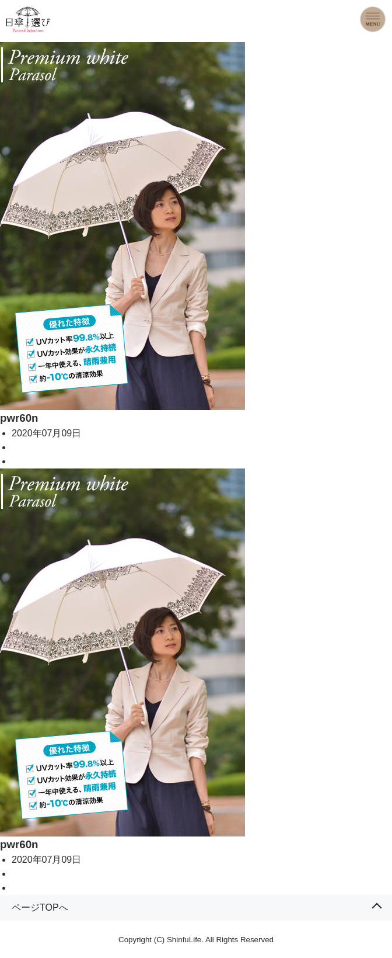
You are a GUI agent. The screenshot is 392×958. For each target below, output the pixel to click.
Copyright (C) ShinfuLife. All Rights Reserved (196, 939)
